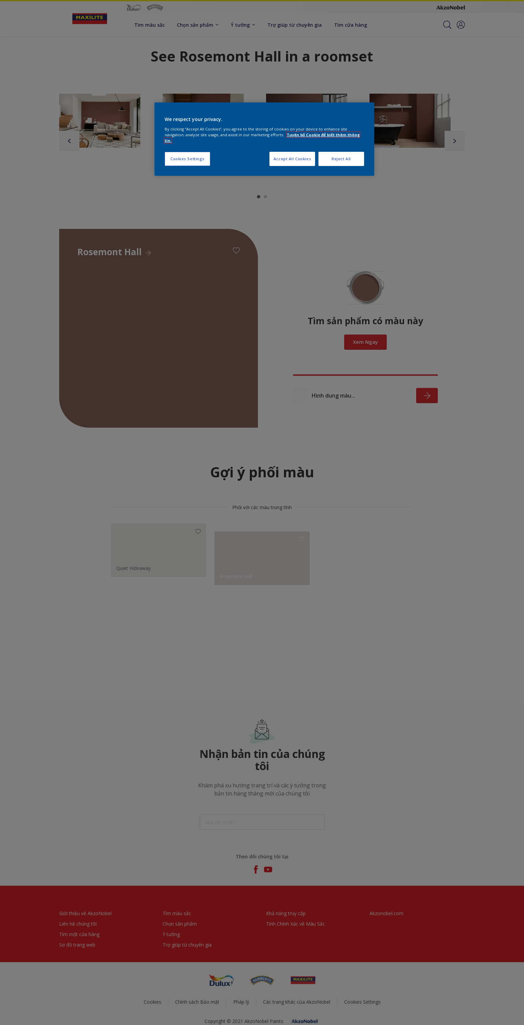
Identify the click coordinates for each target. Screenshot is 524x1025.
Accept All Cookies (292, 158)
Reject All (341, 158)
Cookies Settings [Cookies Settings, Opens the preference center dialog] (187, 158)
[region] (264, 139)
